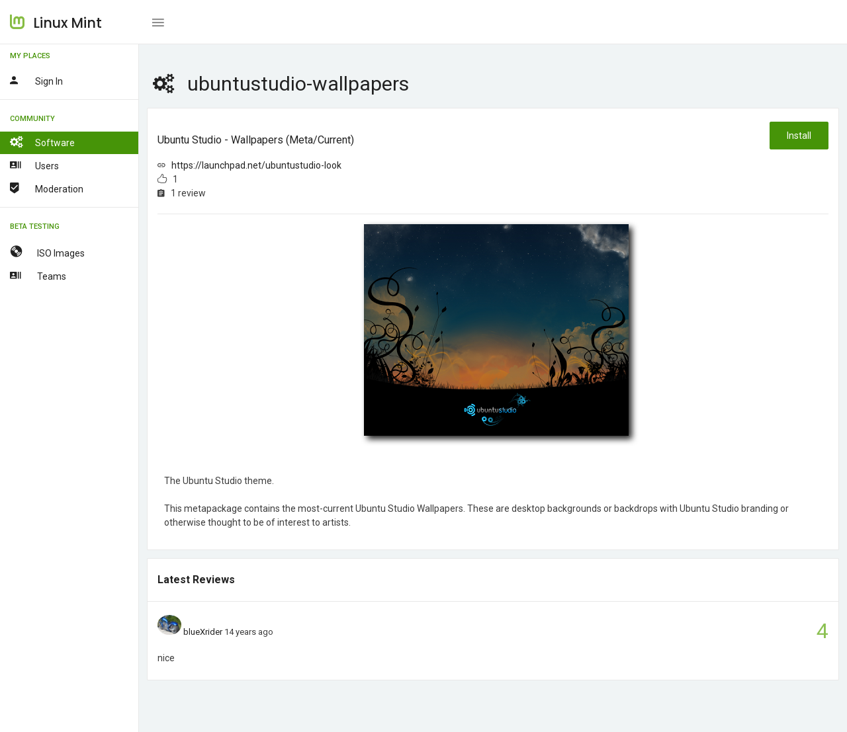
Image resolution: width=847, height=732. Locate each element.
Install (799, 135)
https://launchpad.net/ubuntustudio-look (256, 165)
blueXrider (202, 632)
